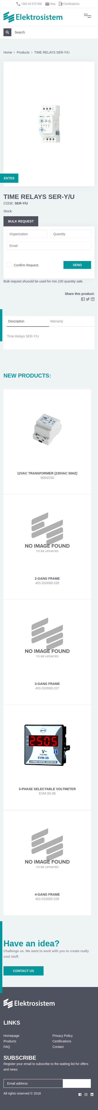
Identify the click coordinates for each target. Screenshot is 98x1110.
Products (23, 52)
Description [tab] (16, 321)
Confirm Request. (26, 265)
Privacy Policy (63, 1036)
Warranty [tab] (56, 321)
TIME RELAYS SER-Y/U (52, 52)
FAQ (6, 1047)
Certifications (71, 4)
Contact (58, 1047)
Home (7, 52)
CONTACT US (23, 971)
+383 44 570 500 (31, 4)
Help (53, 4)
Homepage (11, 1036)
